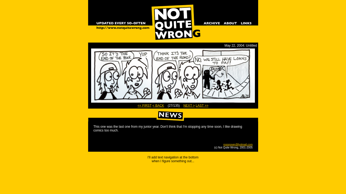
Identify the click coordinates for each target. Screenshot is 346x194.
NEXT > (189, 106)
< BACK (158, 106)
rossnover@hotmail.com (238, 144)
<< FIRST (145, 106)
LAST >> (202, 106)
